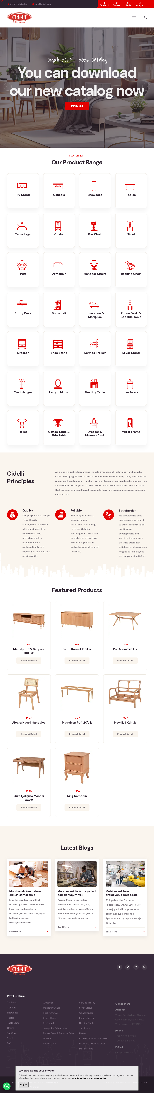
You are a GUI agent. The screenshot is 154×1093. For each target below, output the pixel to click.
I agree (23, 1084)
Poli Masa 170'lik (125, 652)
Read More (28, 931)
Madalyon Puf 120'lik (77, 725)
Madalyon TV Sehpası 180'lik (29, 654)
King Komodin (77, 799)
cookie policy (79, 1078)
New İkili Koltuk (125, 725)
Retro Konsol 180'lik (77, 652)
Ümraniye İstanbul (18, 4)
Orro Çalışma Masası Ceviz (29, 801)
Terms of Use (140, 1082)
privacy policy (98, 1078)
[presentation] (8, 87)
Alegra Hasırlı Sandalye (29, 725)
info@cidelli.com (43, 4)
